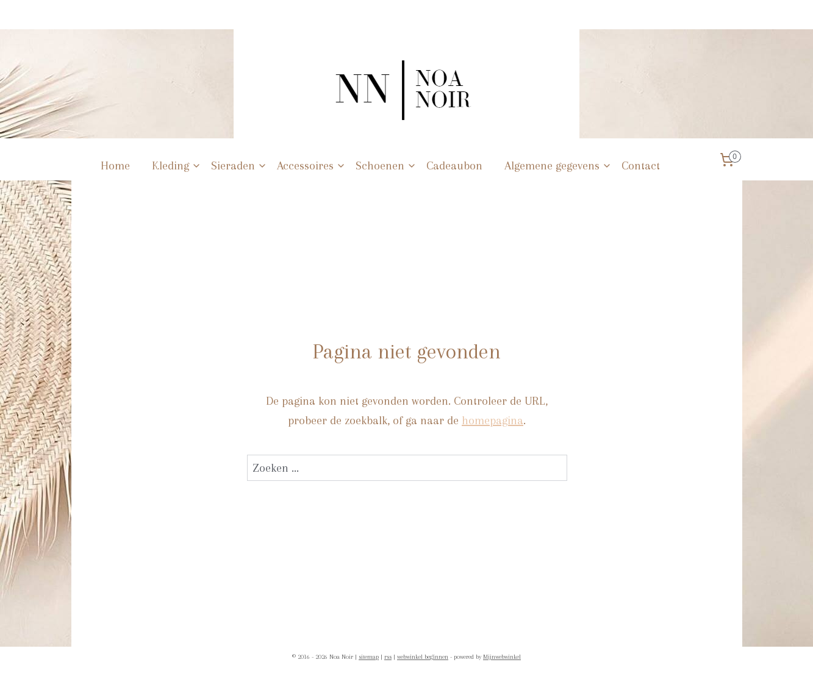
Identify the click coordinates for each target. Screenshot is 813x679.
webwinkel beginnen (422, 657)
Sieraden (239, 165)
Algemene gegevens (558, 165)
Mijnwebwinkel (502, 657)
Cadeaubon (454, 165)
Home (115, 165)
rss (388, 657)
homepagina (492, 420)
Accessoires (311, 165)
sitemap (369, 657)
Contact (640, 165)
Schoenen (386, 165)
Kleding (176, 165)
